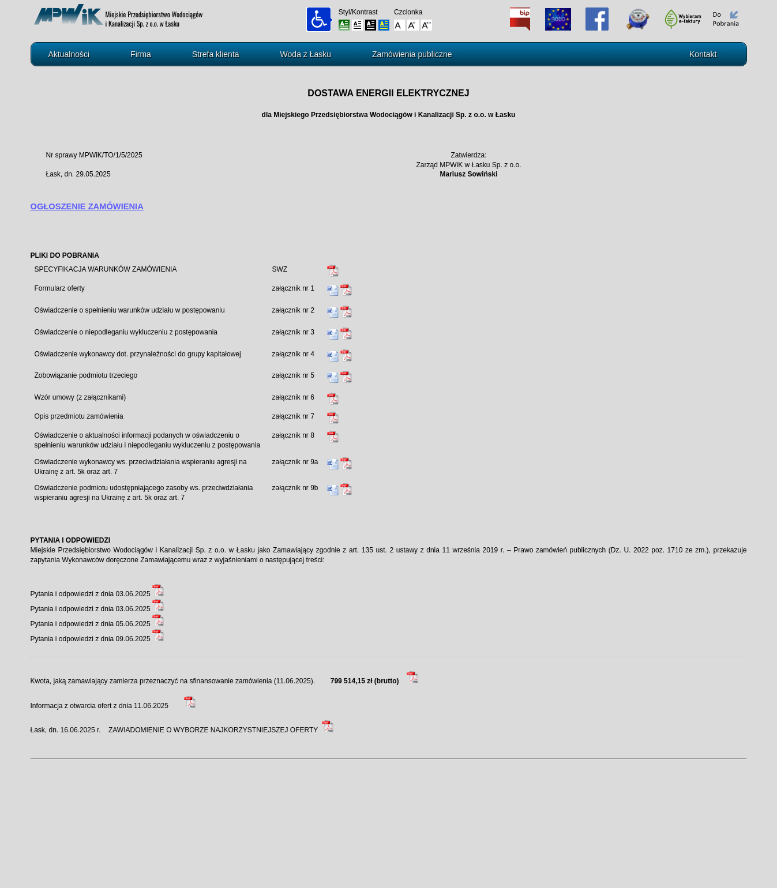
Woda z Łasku (305, 54)
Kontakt (702, 54)
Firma (140, 54)
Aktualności (69, 54)
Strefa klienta (215, 54)
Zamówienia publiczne (412, 54)
